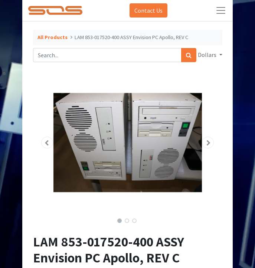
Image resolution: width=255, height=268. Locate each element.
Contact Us (148, 10)
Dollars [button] (208, 54)
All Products (52, 37)
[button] (47, 142)
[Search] (188, 55)
